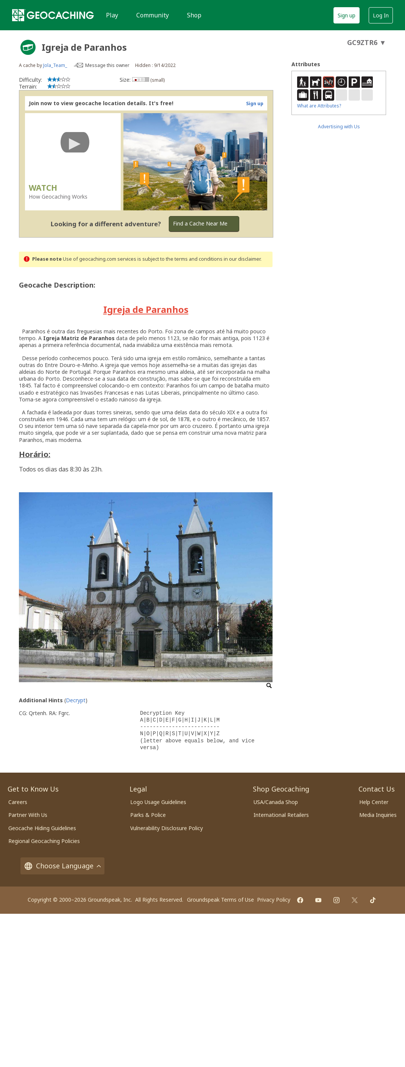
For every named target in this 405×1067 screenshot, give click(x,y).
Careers (17, 802)
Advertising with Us (339, 126)
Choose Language (62, 866)
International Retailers (281, 814)
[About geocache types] (28, 47)
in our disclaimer (242, 259)
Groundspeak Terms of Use (220, 899)
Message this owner (107, 65)
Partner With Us (27, 814)
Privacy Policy (273, 899)
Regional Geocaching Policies (44, 841)
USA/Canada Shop (276, 802)
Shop (194, 15)
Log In (381, 15)
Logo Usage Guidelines (158, 802)
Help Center (373, 802)
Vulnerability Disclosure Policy (166, 828)
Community (152, 15)
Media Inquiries (378, 814)
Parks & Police (148, 814)
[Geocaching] (53, 15)
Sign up (346, 15)
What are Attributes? (319, 106)
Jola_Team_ (55, 65)
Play (112, 15)
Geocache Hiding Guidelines (42, 828)
